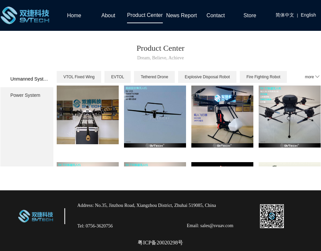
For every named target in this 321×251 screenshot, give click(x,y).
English (308, 15)
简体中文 (285, 15)
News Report (181, 15)
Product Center (145, 15)
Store (249, 15)
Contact (216, 15)
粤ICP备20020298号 (160, 242)
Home (74, 15)
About (108, 15)
